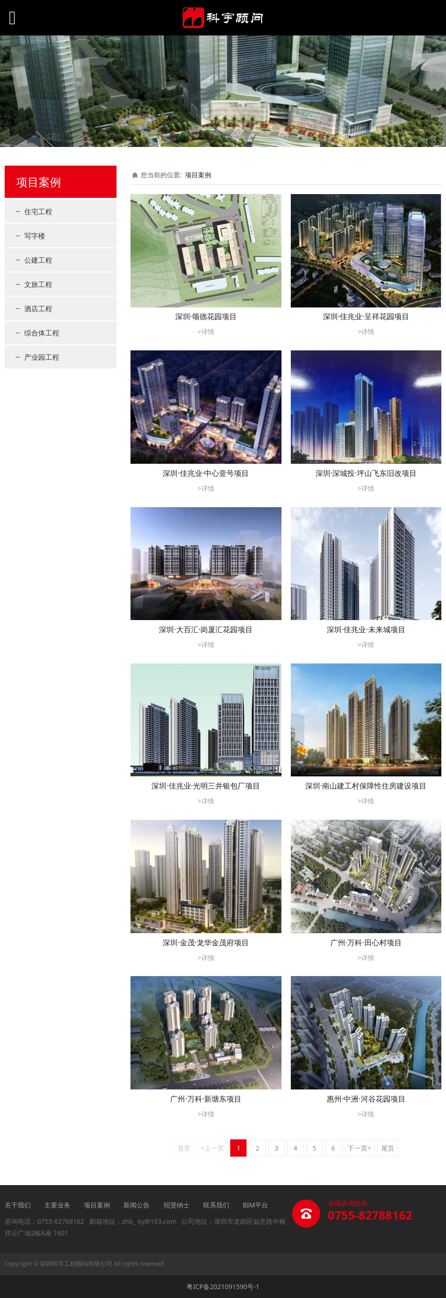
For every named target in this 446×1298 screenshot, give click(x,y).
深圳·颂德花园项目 (206, 316)
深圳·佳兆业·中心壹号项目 (206, 473)
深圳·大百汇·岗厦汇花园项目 (206, 629)
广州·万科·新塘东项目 (205, 1099)
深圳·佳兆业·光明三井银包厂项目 (205, 786)
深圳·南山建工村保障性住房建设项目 (365, 786)
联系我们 (216, 1204)
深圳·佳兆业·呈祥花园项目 (366, 316)
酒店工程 (38, 308)
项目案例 (198, 174)
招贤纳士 (177, 1204)
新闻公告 (137, 1204)
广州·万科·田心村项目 (366, 942)
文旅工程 (38, 284)
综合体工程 (41, 332)
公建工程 (38, 260)
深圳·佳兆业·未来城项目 (366, 629)
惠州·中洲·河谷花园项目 (366, 1099)
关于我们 (18, 1204)
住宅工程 (38, 211)
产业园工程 (41, 357)
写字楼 (34, 235)
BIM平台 (255, 1204)
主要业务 (57, 1204)
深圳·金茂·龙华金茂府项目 (206, 942)
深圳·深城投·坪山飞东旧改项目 (366, 473)
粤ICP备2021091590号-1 (223, 1286)
